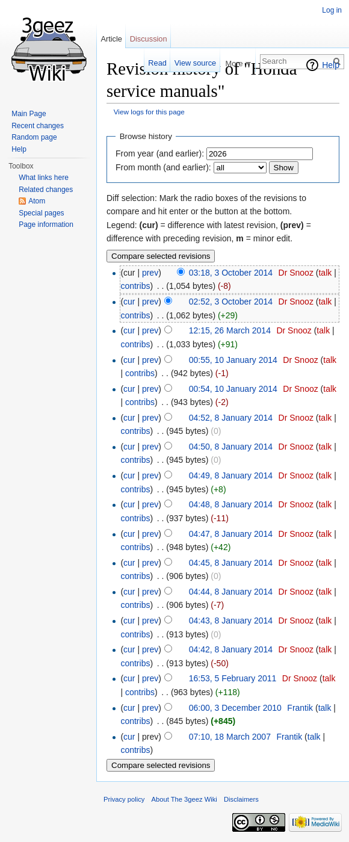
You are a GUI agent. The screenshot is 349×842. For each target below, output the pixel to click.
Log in (332, 10)
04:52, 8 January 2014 (231, 418)
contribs (135, 286)
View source (195, 62)
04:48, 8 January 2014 (231, 504)
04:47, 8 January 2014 (231, 534)
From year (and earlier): (160, 153)
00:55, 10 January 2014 (233, 360)
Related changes (46, 189)
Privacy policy (123, 799)
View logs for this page (149, 112)
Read (157, 62)
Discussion (148, 38)
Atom (36, 201)
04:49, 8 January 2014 (231, 475)
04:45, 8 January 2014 (231, 563)
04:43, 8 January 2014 (231, 620)
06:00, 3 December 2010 (235, 708)
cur (129, 301)
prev (150, 272)
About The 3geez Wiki (184, 799)
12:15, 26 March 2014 (230, 330)
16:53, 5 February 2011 (233, 678)
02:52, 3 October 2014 (231, 301)
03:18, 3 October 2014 (231, 272)
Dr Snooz (296, 272)
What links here (44, 177)
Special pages (41, 213)
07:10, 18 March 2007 (230, 736)
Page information (46, 224)
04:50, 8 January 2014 (231, 446)
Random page (34, 137)
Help (330, 65)
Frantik (300, 708)
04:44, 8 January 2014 (231, 591)
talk (325, 272)
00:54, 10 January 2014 (233, 389)
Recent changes (37, 126)
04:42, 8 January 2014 (231, 649)
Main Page (28, 114)
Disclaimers (241, 799)
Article (111, 38)
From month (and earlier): (163, 167)
